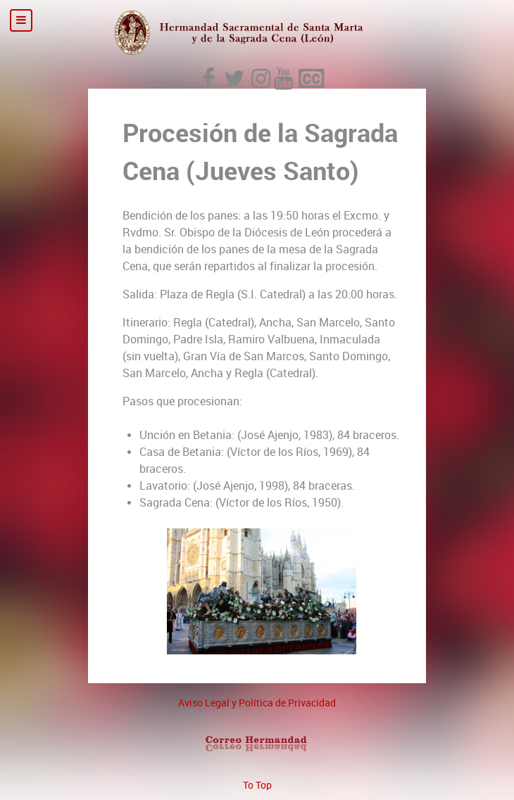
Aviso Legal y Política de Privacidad (257, 703)
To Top (257, 785)
